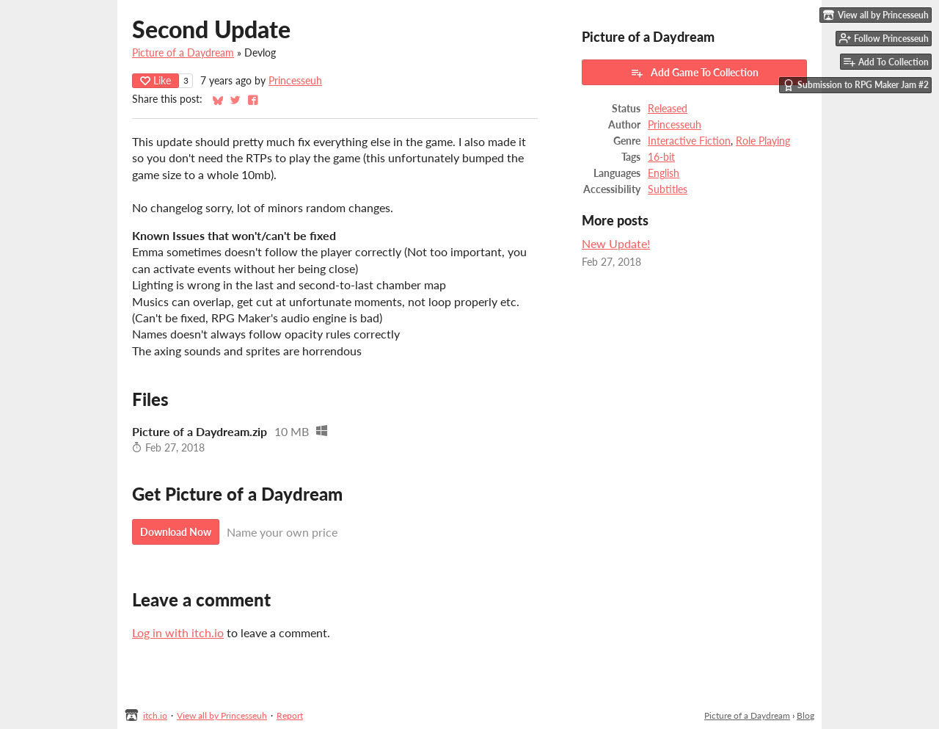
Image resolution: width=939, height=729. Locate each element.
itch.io (155, 715)
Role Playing (763, 141)
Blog (805, 715)
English (663, 173)
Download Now (175, 532)
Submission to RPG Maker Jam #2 (856, 85)
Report (290, 715)
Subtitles (667, 189)
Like (155, 80)
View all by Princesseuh (222, 715)
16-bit (661, 157)
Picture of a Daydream (183, 53)
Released (667, 109)
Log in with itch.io (178, 632)
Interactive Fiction (689, 141)
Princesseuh (295, 81)
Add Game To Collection (694, 72)
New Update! (616, 243)
